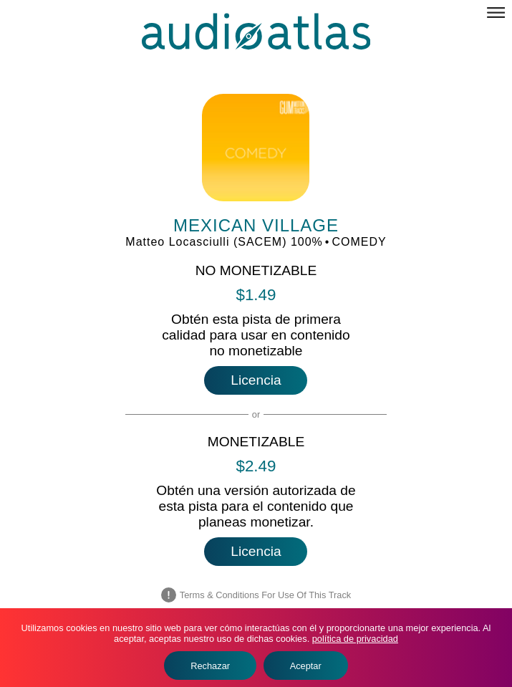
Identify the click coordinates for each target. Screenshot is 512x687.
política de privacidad (355, 638)
